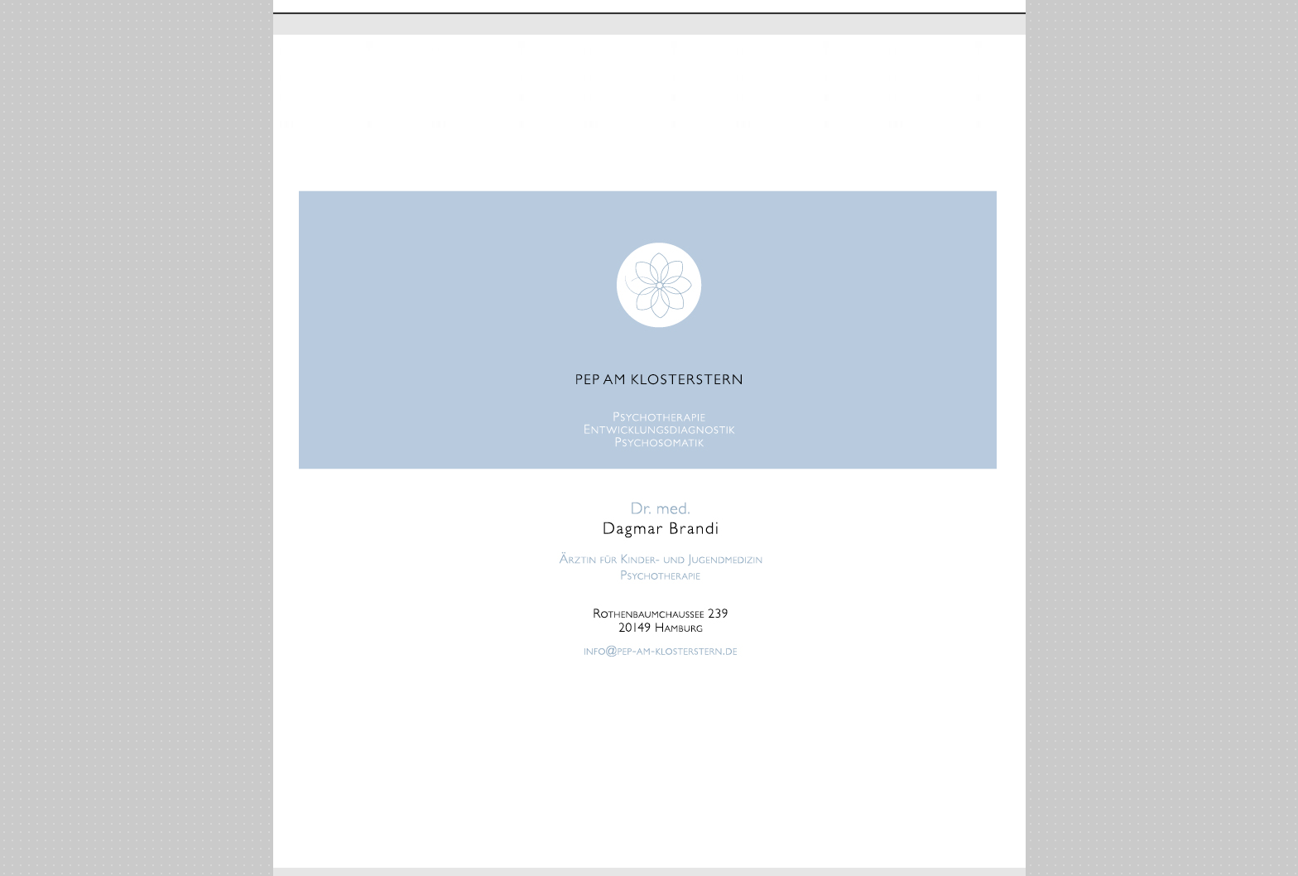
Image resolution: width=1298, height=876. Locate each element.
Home (289, 23)
